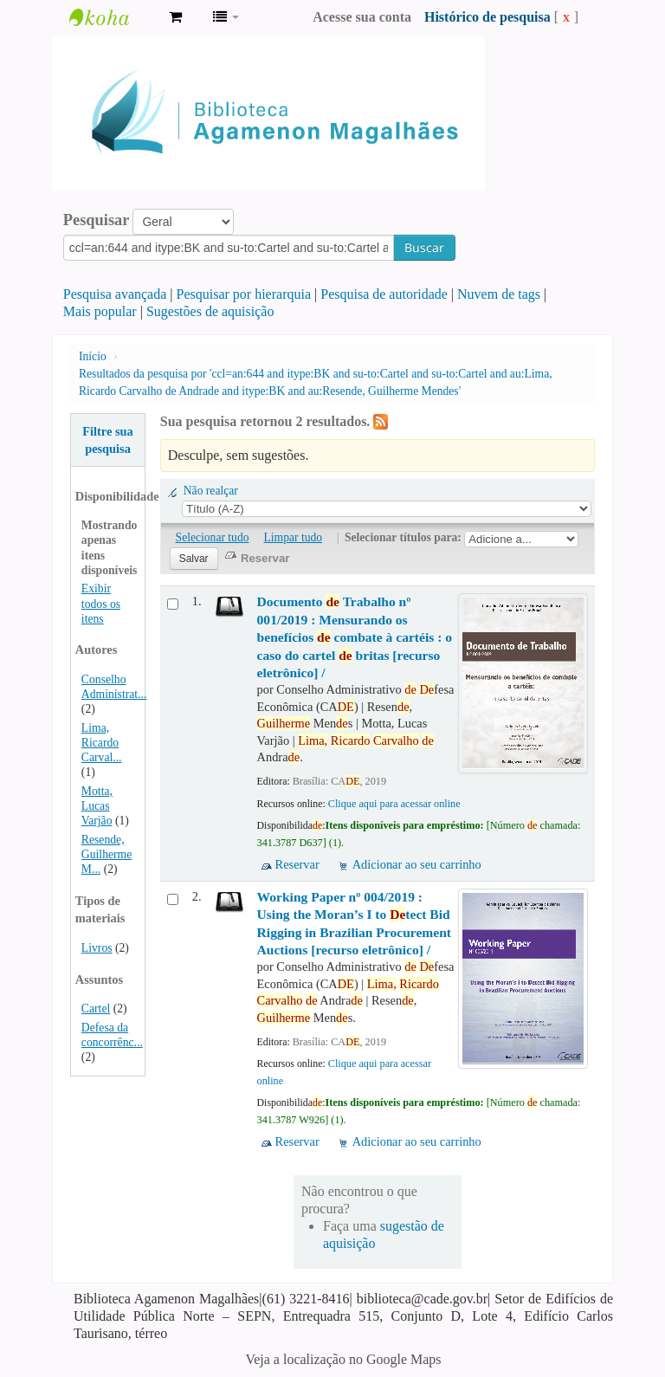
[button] (175, 17)
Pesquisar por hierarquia (244, 294)
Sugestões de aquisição (210, 311)
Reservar (297, 864)
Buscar (424, 247)
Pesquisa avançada (115, 294)
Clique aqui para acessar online (394, 804)
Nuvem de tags (498, 294)
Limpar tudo (293, 537)
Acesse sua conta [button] (362, 17)
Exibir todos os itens (100, 603)
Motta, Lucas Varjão (97, 806)
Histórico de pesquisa (487, 17)
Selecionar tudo (212, 537)
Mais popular (100, 311)
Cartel (95, 1008)
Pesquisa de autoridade (384, 294)
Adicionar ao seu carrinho (416, 864)
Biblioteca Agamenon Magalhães (112, 17)
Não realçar (211, 490)
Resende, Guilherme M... (106, 854)
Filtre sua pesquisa (107, 440)
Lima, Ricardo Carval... (101, 742)
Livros (97, 947)
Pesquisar (96, 220)
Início (93, 356)
